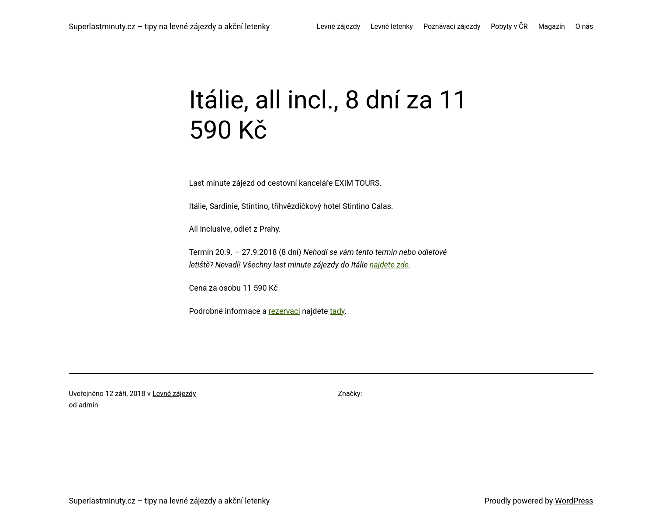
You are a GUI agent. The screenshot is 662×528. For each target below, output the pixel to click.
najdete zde (389, 264)
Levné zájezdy (174, 393)
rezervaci (284, 311)
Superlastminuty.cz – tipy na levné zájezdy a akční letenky (169, 26)
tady (337, 311)
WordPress (574, 500)
